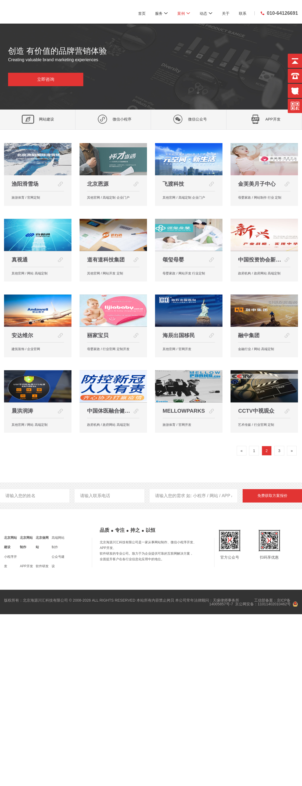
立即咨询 (45, 79)
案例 (183, 13)
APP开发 (264, 119)
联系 (242, 13)
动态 (206, 13)
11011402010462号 (274, 776)
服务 (161, 13)
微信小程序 (113, 119)
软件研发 (42, 738)
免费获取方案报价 (272, 667)
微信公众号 (188, 119)
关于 (225, 13)
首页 (142, 13)
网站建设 (37, 119)
